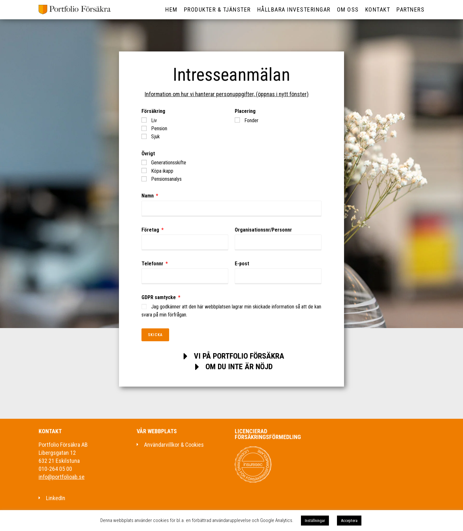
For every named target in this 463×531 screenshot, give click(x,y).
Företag (150, 230)
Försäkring (153, 111)
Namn (148, 196)
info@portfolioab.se (62, 476)
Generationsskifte (168, 163)
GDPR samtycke (159, 297)
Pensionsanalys (166, 179)
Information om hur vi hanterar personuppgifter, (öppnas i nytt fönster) (227, 94)
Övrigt (148, 154)
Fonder (251, 120)
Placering (245, 111)
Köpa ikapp (162, 171)
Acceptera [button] (349, 520)
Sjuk (155, 136)
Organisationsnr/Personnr (263, 230)
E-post (242, 264)
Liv (154, 120)
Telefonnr (153, 264)
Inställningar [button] (315, 520)
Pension (159, 128)
